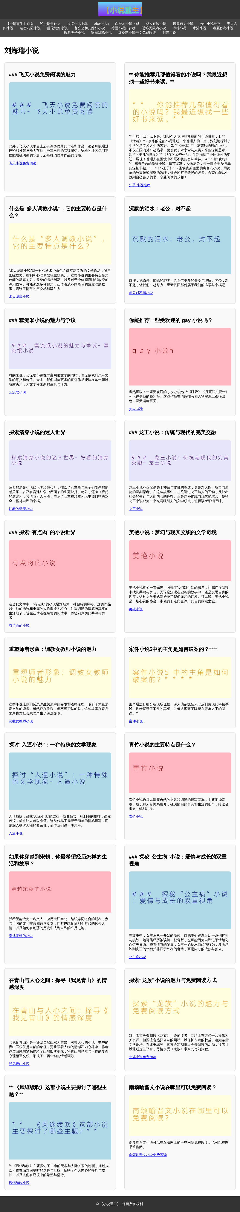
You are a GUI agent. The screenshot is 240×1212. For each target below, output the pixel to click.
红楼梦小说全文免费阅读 (137, 32)
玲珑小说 (179, 28)
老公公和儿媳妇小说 (89, 28)
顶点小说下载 (77, 23)
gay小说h (136, 409)
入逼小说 (16, 833)
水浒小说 (199, 28)
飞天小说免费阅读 (22, 163)
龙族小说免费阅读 (142, 1057)
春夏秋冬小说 (223, 28)
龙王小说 (136, 509)
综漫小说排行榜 (124, 28)
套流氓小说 (17, 392)
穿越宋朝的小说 (21, 936)
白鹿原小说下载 (127, 23)
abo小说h (101, 23)
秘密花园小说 (30, 28)
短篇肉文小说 (183, 23)
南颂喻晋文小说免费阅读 (148, 1155)
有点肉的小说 (19, 626)
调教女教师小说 (21, 721)
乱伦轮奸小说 (57, 28)
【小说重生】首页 (20, 23)
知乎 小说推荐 (139, 185)
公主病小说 (137, 957)
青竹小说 (136, 817)
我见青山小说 (19, 1064)
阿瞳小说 (169, 32)
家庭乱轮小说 (101, 32)
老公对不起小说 (141, 293)
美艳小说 (136, 609)
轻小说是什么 (50, 23)
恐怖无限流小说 (154, 28)
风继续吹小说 (19, 1183)
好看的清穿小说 (21, 509)
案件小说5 (137, 721)
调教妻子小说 (74, 32)
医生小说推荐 (210, 23)
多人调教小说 (19, 297)
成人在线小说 (156, 23)
